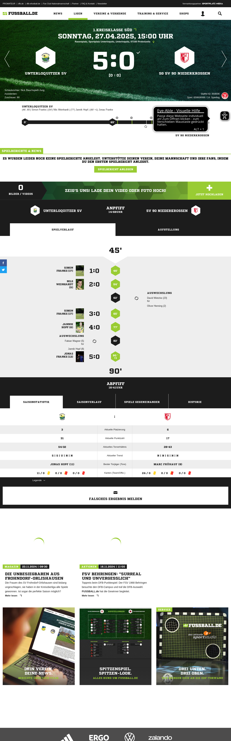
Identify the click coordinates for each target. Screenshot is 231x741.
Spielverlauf (63, 229)
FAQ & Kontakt (88, 4)
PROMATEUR (9, 4)
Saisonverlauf (89, 402)
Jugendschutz (67, 732)
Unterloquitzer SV (46, 73)
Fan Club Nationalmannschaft (56, 4)
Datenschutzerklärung (25, 732)
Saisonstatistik (36, 402)
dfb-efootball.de (33, 4)
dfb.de (21, 4)
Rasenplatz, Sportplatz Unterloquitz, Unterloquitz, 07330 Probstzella (115, 42)
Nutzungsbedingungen (48, 732)
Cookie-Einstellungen (108, 732)
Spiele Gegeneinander (142, 402)
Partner (75, 4)
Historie (195, 402)
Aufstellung (168, 229)
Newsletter (102, 4)
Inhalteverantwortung (86, 732)
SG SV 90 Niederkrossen (184, 73)
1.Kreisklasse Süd (115, 30)
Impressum (7, 732)
